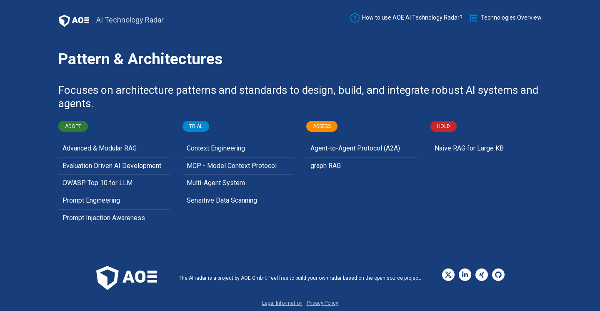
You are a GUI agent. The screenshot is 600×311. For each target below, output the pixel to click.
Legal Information (282, 303)
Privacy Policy (322, 303)
